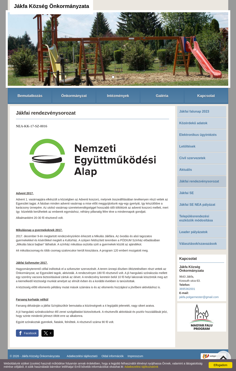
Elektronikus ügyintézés (198, 134)
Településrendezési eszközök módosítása (196, 218)
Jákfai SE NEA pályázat (197, 204)
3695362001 (187, 289)
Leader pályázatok (193, 232)
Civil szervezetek (192, 158)
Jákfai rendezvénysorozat (199, 181)
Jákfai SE (186, 193)
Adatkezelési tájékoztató (82, 356)
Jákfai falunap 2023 (194, 111)
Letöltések (187, 146)
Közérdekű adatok (193, 123)
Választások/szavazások (198, 243)
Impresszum (135, 356)
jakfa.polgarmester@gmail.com (199, 297)
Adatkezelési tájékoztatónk (141, 366)
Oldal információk (112, 356)
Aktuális (185, 169)
